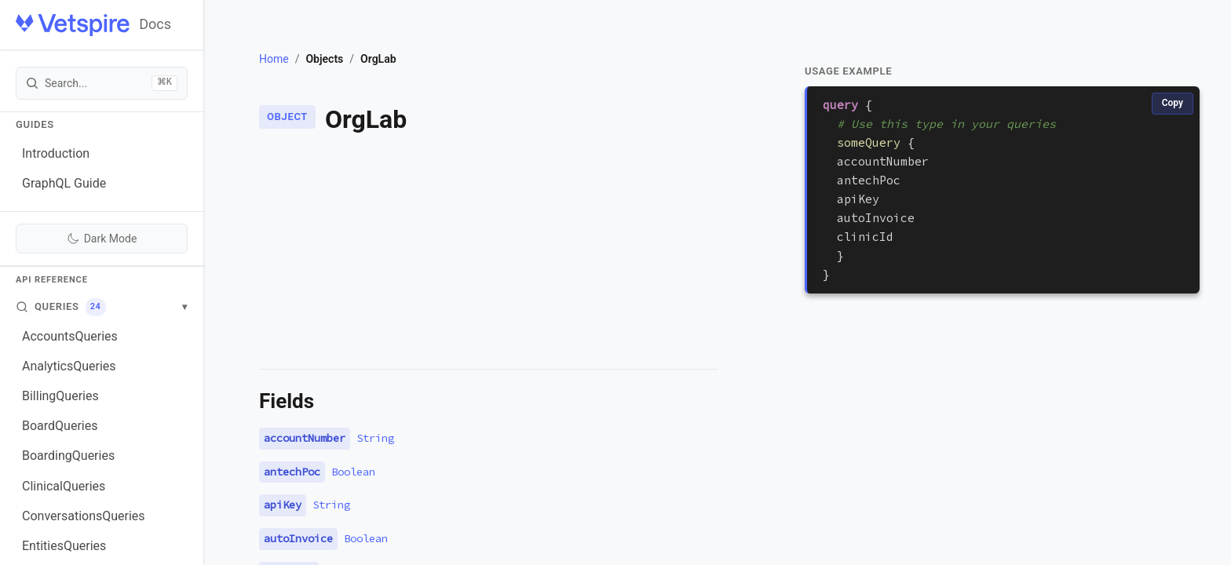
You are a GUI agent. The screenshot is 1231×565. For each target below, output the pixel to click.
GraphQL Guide (64, 183)
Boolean (353, 472)
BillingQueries (60, 395)
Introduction (55, 153)
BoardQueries (59, 425)
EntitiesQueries (64, 545)
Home (274, 59)
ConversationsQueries (83, 515)
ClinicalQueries (63, 486)
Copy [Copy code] (1172, 102)
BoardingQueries (68, 455)
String (375, 438)
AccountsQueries (70, 336)
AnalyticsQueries (69, 366)
